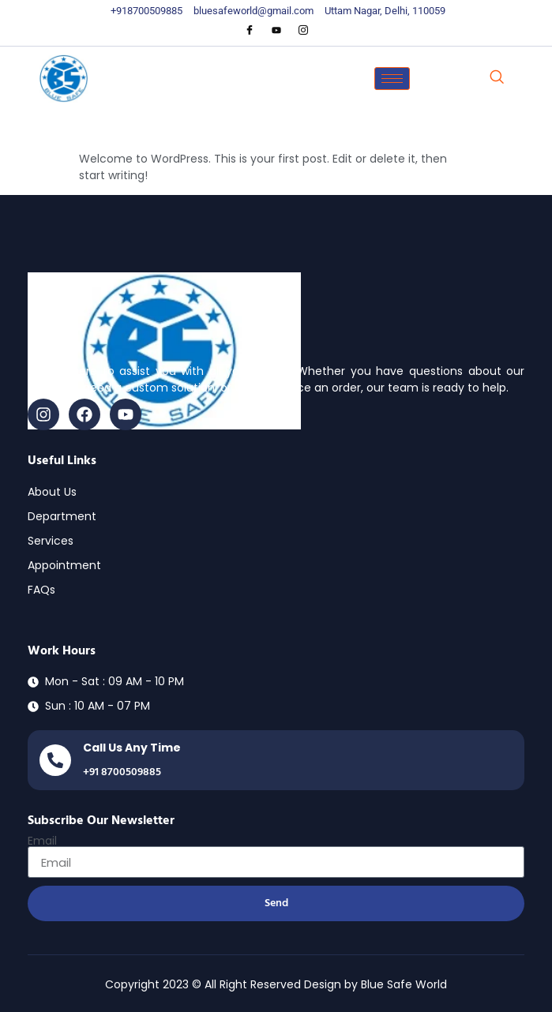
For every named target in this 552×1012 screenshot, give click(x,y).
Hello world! (133, 127)
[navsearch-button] (497, 78)
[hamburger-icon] (392, 78)
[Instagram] (303, 31)
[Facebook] (249, 31)
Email (42, 840)
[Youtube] (276, 31)
